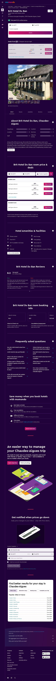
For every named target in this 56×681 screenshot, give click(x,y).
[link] (30, 428)
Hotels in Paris (12, 598)
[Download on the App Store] (46, 657)
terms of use (25, 568)
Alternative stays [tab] (23, 590)
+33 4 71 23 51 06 (12, 18)
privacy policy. (33, 568)
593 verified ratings (22, 20)
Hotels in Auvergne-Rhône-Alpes (37, 6)
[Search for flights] (2, 6)
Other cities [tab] (13, 590)
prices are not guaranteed (39, 631)
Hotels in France (26, 6)
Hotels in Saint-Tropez (14, 602)
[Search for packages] (2, 16)
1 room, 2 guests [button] (13, 29)
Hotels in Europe (17, 6)
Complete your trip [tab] (44, 590)
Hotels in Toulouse (13, 616)
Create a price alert (27, 421)
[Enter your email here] (32, 558)
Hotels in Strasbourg (14, 608)
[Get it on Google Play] (46, 653)
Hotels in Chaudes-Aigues (13, 7)
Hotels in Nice (12, 600)
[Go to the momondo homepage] (10, 2)
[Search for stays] (2, 9)
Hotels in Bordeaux (13, 614)
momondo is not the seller (31, 636)
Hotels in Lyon (12, 610)
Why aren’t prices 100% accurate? (31, 641)
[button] (2, 2)
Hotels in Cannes (13, 606)
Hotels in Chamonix (13, 612)
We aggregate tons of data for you (31, 638)
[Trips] (2, 20)
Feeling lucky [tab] (33, 590)
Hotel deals (10, 6)
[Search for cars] (2, 13)
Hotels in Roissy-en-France (15, 618)
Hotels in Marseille (13, 604)
